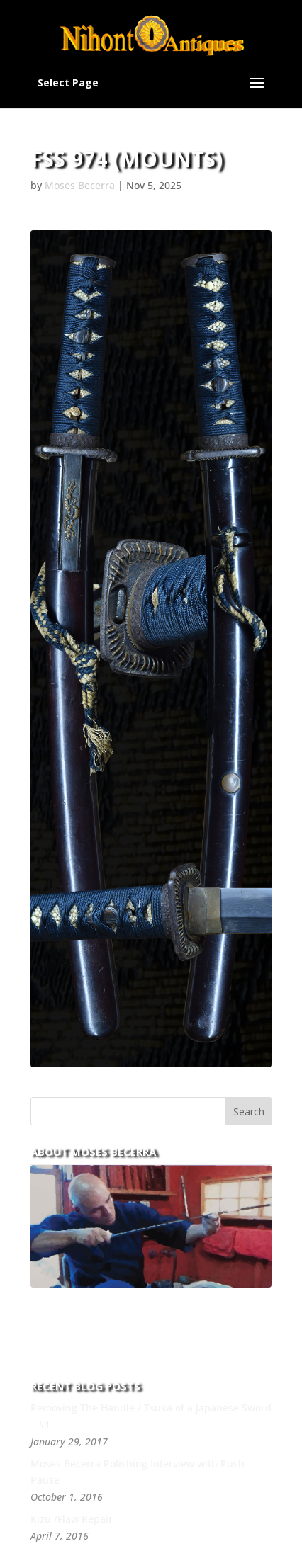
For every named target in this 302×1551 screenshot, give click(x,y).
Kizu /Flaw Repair (71, 1519)
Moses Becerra (80, 185)
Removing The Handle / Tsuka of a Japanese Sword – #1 (151, 1416)
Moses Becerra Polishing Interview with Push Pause (137, 1472)
